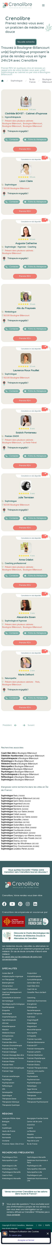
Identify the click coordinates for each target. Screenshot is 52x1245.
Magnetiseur (32, 1026)
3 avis (32, 613)
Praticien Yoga (7, 1071)
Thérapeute (31, 1095)
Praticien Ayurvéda (34, 1039)
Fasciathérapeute (33, 1010)
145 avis (32, 109)
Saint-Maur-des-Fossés (21, 838)
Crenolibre (7, 895)
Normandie (6, 1138)
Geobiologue (7, 1014)
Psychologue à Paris (9, 1157)
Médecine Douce (8, 1033)
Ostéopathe (6, 1039)
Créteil (13, 814)
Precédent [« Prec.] (10, 725)
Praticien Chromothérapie (12, 1045)
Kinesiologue (32, 1023)
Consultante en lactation (11, 998)
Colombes (15, 822)
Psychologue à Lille (34, 1166)
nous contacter (13, 1215)
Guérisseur (31, 1017)
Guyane (30, 1128)
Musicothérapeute (34, 1030)
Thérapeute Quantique (11, 1105)
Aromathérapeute (34, 976)
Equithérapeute (8, 1007)
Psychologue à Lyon (34, 1175)
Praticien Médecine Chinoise (13, 1058)
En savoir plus (15, 1235)
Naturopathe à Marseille (36, 1169)
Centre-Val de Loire (34, 1122)
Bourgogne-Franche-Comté (37, 1118)
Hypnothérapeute (9, 1020)
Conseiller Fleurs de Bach (36, 992)
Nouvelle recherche (26, 42)
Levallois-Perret (17, 849)
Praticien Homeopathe (35, 1049)
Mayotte (30, 1134)
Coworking (31, 998)
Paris (13, 796)
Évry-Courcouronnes (20, 846)
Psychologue (7, 1080)
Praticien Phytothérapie (36, 1058)
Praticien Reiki (7, 1065)
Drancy (14, 841)
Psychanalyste (32, 1076)
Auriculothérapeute (34, 980)
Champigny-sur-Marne (21, 835)
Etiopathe (6, 1010)
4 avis (32, 556)
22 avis (32, 366)
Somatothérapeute (34, 1092)
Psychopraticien (8, 1083)
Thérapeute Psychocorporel (37, 1102)
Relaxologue (32, 1086)
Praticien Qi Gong (34, 1061)
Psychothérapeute (34, 1083)
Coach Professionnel (10, 989)
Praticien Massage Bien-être (13, 1055)
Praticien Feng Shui (9, 1049)
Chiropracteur (7, 986)
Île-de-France (32, 80)
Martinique (6, 1134)
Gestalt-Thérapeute (34, 1014)
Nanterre (14, 809)
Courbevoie (16, 830)
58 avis (32, 177)
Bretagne (5, 1122)
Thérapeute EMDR (34, 1099)
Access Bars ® (7, 973)
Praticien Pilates (8, 1061)
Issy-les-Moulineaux (19, 843)
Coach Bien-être (33, 986)
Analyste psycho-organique (12, 976)
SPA (3, 1089)
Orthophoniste (7, 1036)
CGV (40, 1225)
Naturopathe (32, 1033)
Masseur (5, 1030)
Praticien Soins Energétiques (13, 1068)
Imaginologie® (32, 1020)
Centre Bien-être (33, 983)
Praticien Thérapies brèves (37, 1068)
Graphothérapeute (9, 1017)
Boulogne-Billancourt (47, 80)
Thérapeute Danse (9, 1099)
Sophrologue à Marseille (36, 1157)
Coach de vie (32, 989)
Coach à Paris (7, 1175)
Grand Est (31, 1125)
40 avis (32, 239)
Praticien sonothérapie (10, 1076)
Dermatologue (7, 1001)
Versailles (14, 819)
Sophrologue (16, 81)
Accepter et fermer (26, 1240)
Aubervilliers (16, 825)
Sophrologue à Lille (9, 1166)
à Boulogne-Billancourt (19, 753)
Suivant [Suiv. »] (28, 725)
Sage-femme (32, 1089)
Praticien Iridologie (9, 1052)
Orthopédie (31, 1036)
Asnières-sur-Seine (19, 817)
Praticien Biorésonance (36, 1042)
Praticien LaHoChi (34, 1052)
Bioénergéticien (8, 983)
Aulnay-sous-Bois (18, 827)
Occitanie (5, 1141)
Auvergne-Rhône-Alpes (11, 1118)
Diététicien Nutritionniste (36, 1001)
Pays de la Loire (33, 1141)
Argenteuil (15, 804)
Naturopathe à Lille (34, 1172)
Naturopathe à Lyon (9, 1160)
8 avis (32, 429)
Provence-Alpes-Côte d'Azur (13, 1144)
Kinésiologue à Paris (9, 1169)
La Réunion (31, 1131)
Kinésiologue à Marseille (11, 1178)
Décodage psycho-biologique (13, 1004)
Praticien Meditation (35, 1055)
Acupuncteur (32, 973)
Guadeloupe (6, 1128)
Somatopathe (7, 1092)
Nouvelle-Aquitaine (34, 1138)
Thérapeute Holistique (10, 1102)
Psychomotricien (33, 1080)
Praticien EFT (32, 1045)
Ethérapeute (32, 1007)
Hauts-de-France (8, 1131)
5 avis (32, 493)
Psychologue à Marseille (11, 1172)
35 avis (32, 304)
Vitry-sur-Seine (17, 811)
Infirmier (5, 1023)
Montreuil (15, 806)
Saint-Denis (16, 801)
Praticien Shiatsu (33, 1065)
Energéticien (32, 1004)
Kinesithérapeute (8, 1026)
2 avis (32, 671)
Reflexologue (7, 1086)
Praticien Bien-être (9, 1042)
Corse (4, 1125)
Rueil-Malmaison (18, 833)
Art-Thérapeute (8, 980)
